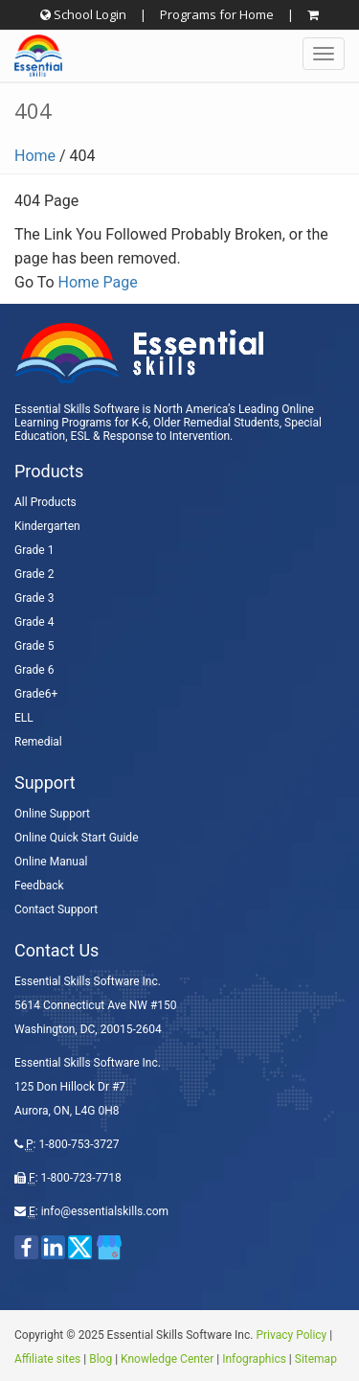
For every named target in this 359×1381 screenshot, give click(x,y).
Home (35, 156)
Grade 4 (34, 622)
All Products (45, 502)
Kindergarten (47, 526)
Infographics (254, 1359)
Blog (100, 1359)
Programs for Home (217, 14)
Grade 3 (34, 598)
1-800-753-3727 (78, 1144)
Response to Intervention (166, 436)
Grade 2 (34, 574)
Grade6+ (35, 694)
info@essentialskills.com (104, 1211)
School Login (83, 14)
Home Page (98, 282)
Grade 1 (34, 550)
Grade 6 (34, 670)
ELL (24, 718)
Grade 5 (34, 646)
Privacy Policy (291, 1335)
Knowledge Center (167, 1359)
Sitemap (316, 1359)
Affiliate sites (47, 1359)
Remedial (38, 741)
